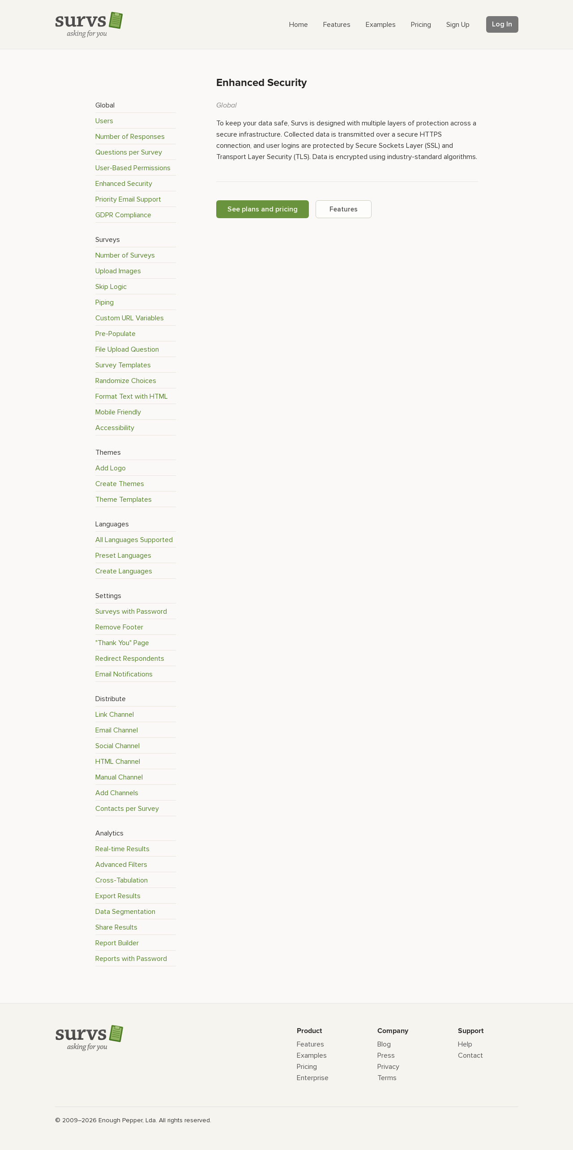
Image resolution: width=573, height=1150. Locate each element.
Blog (384, 1044)
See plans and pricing (262, 209)
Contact (470, 1055)
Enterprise (313, 1077)
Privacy (388, 1066)
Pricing (307, 1066)
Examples (312, 1055)
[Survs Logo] (91, 26)
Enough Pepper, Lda (127, 1120)
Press (386, 1055)
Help (465, 1044)
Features (343, 209)
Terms (387, 1077)
